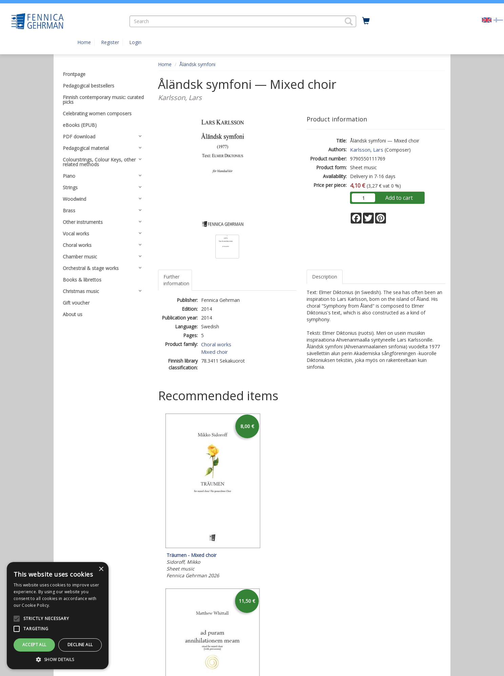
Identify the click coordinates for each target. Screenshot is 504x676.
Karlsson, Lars (366, 149)
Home (84, 42)
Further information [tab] (176, 280)
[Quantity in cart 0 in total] (366, 21)
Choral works (216, 344)
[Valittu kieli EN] (486, 19)
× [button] (100, 569)
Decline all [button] (80, 645)
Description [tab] (324, 276)
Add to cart (399, 197)
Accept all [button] (34, 645)
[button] (349, 21)
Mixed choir (214, 351)
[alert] (58, 615)
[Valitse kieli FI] (498, 19)
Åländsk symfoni (197, 64)
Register (110, 42)
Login (135, 42)
